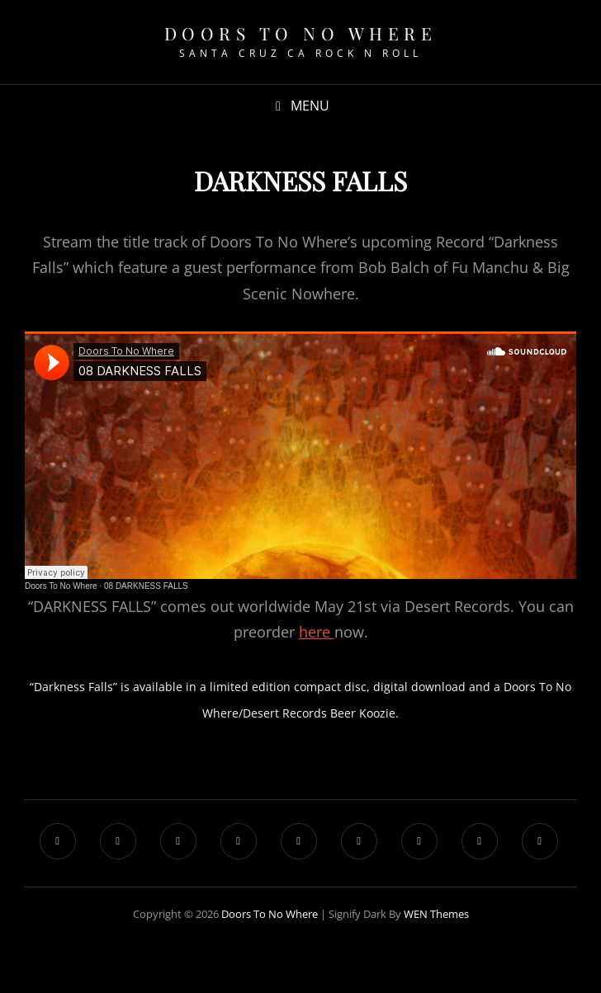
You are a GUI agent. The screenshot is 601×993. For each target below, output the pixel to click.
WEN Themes (436, 913)
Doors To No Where (301, 33)
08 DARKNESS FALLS (146, 586)
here (316, 632)
